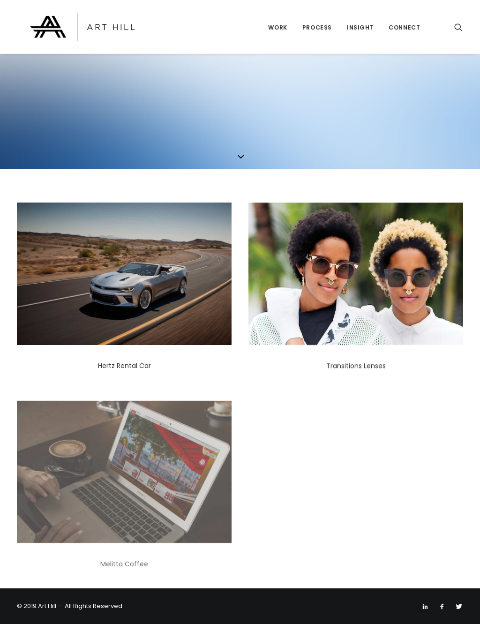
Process (317, 27)
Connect (404, 27)
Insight (360, 27)
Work (277, 27)
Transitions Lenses (356, 367)
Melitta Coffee (124, 586)
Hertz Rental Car (124, 365)
